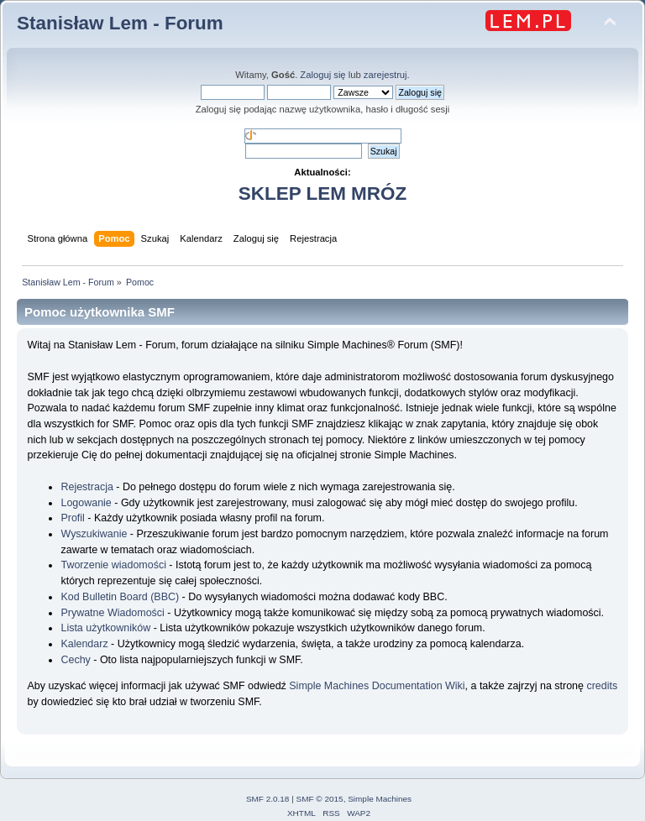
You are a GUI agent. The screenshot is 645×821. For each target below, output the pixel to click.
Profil (72, 518)
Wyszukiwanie (93, 534)
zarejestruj (385, 75)
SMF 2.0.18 (268, 798)
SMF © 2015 (319, 798)
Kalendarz (84, 644)
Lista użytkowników (105, 628)
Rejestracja (86, 487)
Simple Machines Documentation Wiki (376, 686)
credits (601, 686)
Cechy (75, 660)
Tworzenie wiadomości (112, 565)
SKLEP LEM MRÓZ (322, 193)
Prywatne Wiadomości (112, 613)
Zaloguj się (322, 75)
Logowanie (85, 503)
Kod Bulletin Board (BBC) (119, 597)
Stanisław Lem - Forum (120, 23)
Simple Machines (380, 798)
